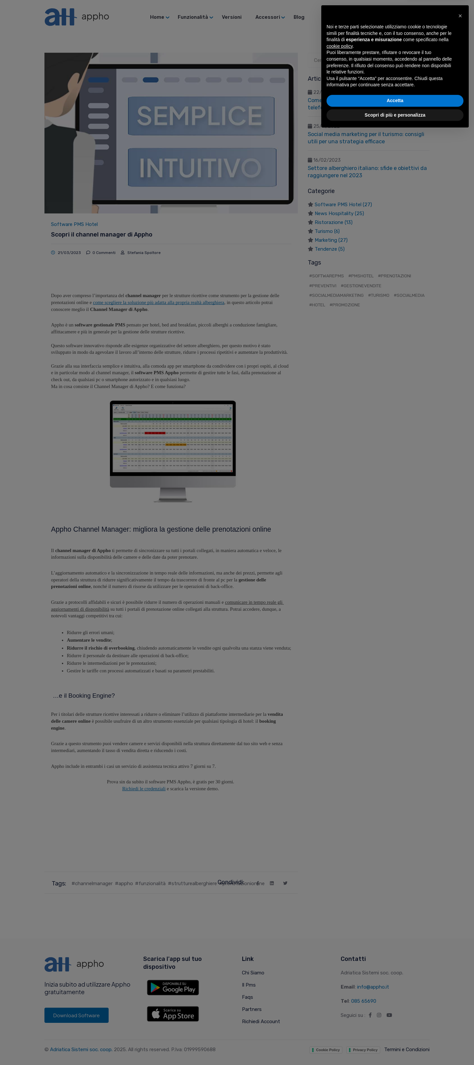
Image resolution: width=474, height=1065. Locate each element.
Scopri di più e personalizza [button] (395, 1047)
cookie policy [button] (340, 978)
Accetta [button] (395, 1032)
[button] (460, 948)
